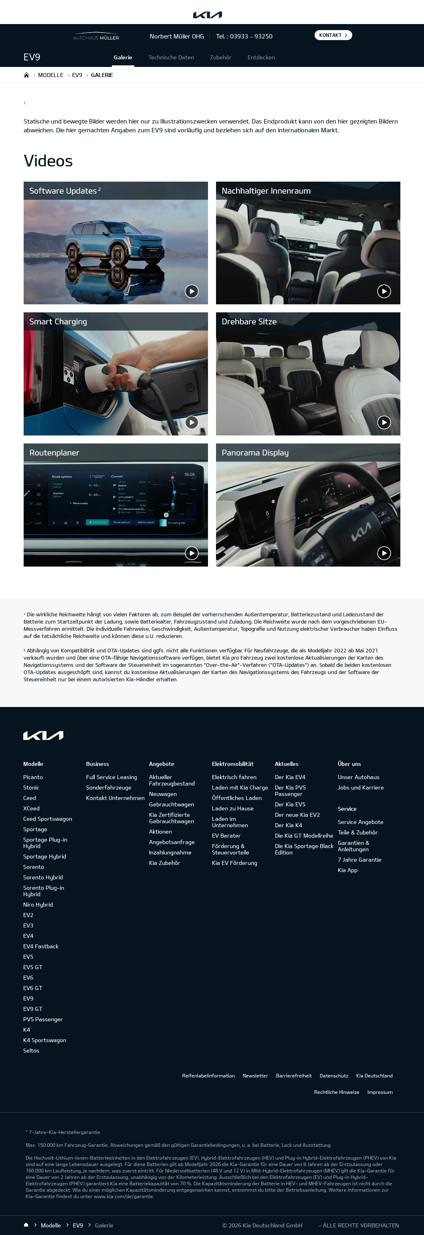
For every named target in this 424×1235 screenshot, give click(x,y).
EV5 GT (32, 967)
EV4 (28, 935)
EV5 (28, 956)
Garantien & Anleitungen (353, 845)
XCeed (31, 808)
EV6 (28, 977)
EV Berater (226, 835)
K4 (26, 1029)
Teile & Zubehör (358, 832)
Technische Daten (171, 57)
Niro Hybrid (38, 904)
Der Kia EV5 (290, 804)
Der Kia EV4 (290, 776)
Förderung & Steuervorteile (230, 849)
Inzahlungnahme (170, 852)
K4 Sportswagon (44, 1040)
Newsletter (255, 1075)
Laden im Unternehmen (230, 821)
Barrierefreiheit (294, 1075)
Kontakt (330, 35)
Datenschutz (334, 1075)
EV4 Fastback (41, 946)
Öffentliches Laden (237, 797)
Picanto (33, 776)
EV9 (28, 998)
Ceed (29, 797)
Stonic (31, 787)
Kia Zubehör (164, 862)
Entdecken (261, 57)
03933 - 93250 (251, 36)
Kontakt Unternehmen (115, 797)
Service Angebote (361, 821)
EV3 (28, 925)
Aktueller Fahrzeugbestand (172, 780)
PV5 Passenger (43, 1019)
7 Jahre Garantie (360, 859)
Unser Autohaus (359, 776)
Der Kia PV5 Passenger (290, 790)
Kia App (347, 870)
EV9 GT (32, 1008)
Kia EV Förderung (234, 862)
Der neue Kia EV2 (297, 814)
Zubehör (221, 57)
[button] (68, 57)
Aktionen (160, 831)
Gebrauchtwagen (171, 804)
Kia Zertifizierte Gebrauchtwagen (171, 817)
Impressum (380, 1092)
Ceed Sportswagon (47, 818)
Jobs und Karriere (361, 787)
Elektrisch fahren (234, 776)
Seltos (31, 1050)
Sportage (35, 829)
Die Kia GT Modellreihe (304, 835)
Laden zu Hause (233, 808)
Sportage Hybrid (44, 856)
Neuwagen (163, 793)
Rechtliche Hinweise (336, 1092)
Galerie (123, 57)
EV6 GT (32, 987)
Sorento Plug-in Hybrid (43, 890)
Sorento (33, 866)
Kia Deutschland (374, 1075)
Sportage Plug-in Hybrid (45, 842)
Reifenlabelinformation (208, 1075)
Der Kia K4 (288, 825)
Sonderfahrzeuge (108, 787)
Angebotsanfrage (172, 841)
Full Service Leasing (111, 776)
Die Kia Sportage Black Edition (304, 849)
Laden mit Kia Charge (240, 787)
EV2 (28, 914)
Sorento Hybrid (43, 877)
